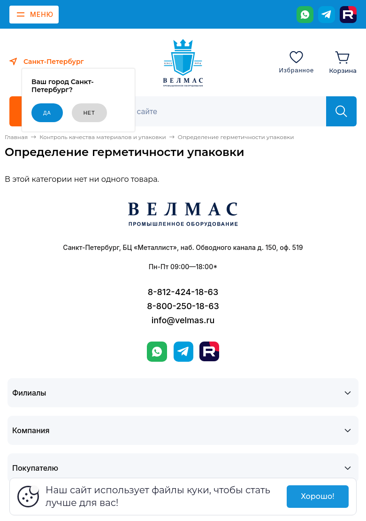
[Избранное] (296, 61)
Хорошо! (317, 496)
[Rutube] (348, 14)
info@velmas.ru (183, 320)
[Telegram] (326, 14)
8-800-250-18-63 (183, 306)
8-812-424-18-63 (183, 292)
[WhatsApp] (305, 14)
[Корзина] (343, 61)
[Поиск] (214, 111)
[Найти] (341, 111)
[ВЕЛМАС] (183, 63)
